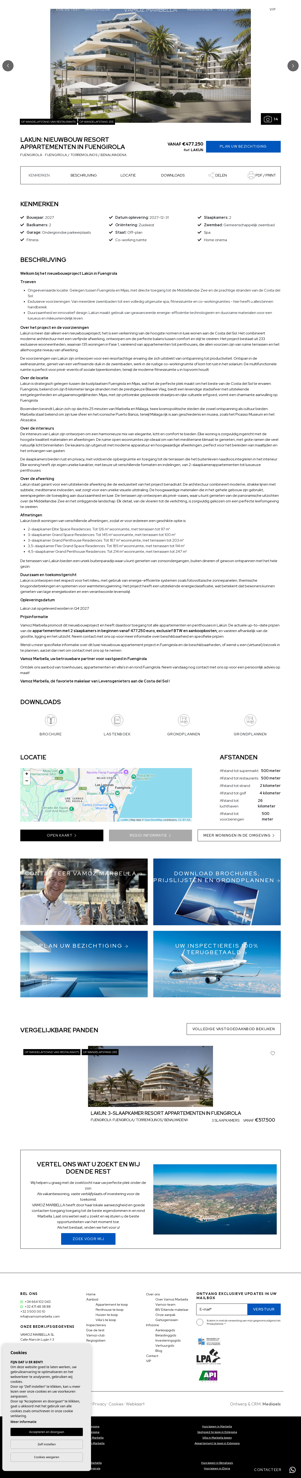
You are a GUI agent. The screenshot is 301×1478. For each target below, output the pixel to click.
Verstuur (264, 1309)
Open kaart (62, 835)
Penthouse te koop (109, 1310)
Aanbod (12, 9)
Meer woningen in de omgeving (239, 835)
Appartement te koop (112, 1304)
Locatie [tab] (128, 175)
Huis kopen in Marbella (217, 1426)
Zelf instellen (47, 1444)
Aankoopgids (165, 1330)
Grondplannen (183, 725)
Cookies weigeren (46, 1457)
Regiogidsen (200, 9)
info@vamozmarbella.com (40, 1316)
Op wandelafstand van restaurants (48, 122)
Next (293, 66)
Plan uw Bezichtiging (243, 146)
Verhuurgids (164, 1345)
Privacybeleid (215, 1323)
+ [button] (26, 774)
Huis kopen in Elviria (217, 1468)
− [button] (26, 781)
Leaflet (124, 819)
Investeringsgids (168, 1340)
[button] (217, 175)
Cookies (116, 1404)
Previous (8, 66)
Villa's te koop (106, 1320)
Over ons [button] (227, 9)
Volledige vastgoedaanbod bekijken (233, 1029)
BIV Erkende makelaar (172, 1310)
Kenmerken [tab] (39, 175)
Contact (250, 9)
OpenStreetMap (153, 819)
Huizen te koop (107, 1315)
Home (91, 1294)
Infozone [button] (152, 1325)
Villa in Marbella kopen (217, 1438)
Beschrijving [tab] (84, 175)
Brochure (51, 725)
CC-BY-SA (184, 819)
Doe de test (68, 9)
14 (271, 119)
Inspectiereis (38, 9)
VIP (273, 9)
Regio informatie (150, 835)
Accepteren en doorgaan (46, 1432)
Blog (158, 1351)
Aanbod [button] (92, 1299)
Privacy (99, 1404)
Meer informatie (23, 1421)
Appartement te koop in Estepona (217, 1443)
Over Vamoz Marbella (171, 1299)
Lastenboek (117, 725)
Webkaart (135, 1404)
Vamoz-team (165, 1304)
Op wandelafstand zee (97, 122)
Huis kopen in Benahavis (217, 1463)
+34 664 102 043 (35, 1302)
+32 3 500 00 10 (32, 1311)
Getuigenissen (166, 1320)
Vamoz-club (97, 9)
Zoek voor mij (88, 1239)
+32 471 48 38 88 (35, 1306)
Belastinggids (165, 1335)
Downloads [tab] (173, 175)
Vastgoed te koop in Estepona (217, 1432)
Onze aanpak (165, 1315)
